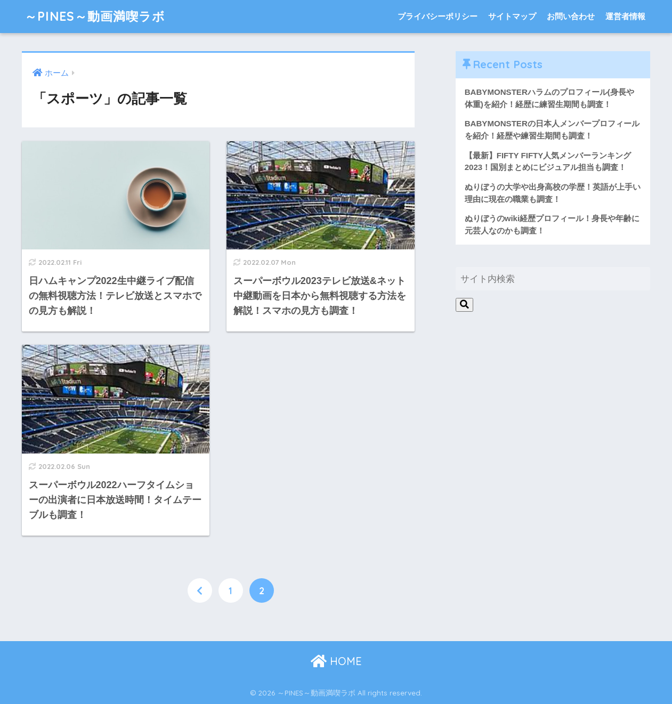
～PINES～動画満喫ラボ (95, 16)
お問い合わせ (571, 16)
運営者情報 (625, 16)
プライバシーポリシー (437, 16)
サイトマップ (512, 16)
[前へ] (200, 590)
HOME (336, 661)
